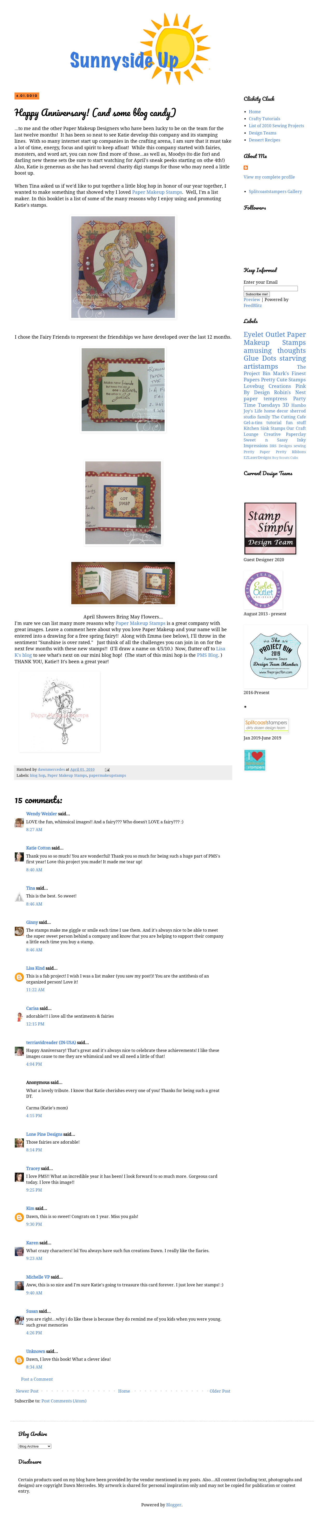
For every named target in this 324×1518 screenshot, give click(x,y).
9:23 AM (34, 1258)
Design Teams (262, 133)
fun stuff (296, 422)
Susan (32, 1311)
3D (286, 405)
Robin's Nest (290, 392)
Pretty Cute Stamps (283, 380)
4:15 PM (34, 1115)
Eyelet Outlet (264, 334)
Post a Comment (37, 1379)
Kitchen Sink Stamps (264, 428)
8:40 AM (34, 869)
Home (124, 1391)
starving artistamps (275, 362)
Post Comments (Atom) (64, 1401)
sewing (300, 446)
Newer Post (27, 1391)
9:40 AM (34, 1293)
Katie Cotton (38, 848)
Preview (252, 299)
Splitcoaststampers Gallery (275, 191)
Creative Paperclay (285, 434)
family (263, 417)
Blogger (173, 1504)
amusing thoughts (275, 350)
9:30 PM (34, 1224)
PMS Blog (207, 655)
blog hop (37, 775)
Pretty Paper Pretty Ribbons (275, 452)
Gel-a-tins (253, 422)
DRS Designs (281, 446)
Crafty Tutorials (264, 118)
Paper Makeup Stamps (157, 192)
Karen (32, 1243)
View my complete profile (269, 177)
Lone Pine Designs (44, 1134)
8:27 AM (34, 829)
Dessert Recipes (264, 140)
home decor (276, 411)
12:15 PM (35, 1024)
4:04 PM (34, 1064)
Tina (30, 888)
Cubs (294, 458)
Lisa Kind (35, 968)
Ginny (32, 922)
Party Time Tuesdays (275, 402)
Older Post (220, 1391)
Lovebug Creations (267, 386)
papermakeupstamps (107, 775)
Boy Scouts (281, 458)
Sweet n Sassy (266, 440)
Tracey (33, 1168)
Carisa (32, 1008)
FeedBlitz (253, 305)
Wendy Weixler (41, 813)
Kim (30, 1208)
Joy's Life (253, 411)
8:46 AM (34, 904)
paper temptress (265, 399)
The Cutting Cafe (289, 417)
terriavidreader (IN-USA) (51, 1042)
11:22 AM (35, 989)
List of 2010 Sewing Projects (276, 125)
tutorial (273, 422)
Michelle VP (38, 1277)
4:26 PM (34, 1332)
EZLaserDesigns (257, 457)
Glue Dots (260, 358)
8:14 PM (34, 1150)
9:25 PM (34, 1190)
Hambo (298, 405)
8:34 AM (34, 1367)
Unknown (35, 1351)
